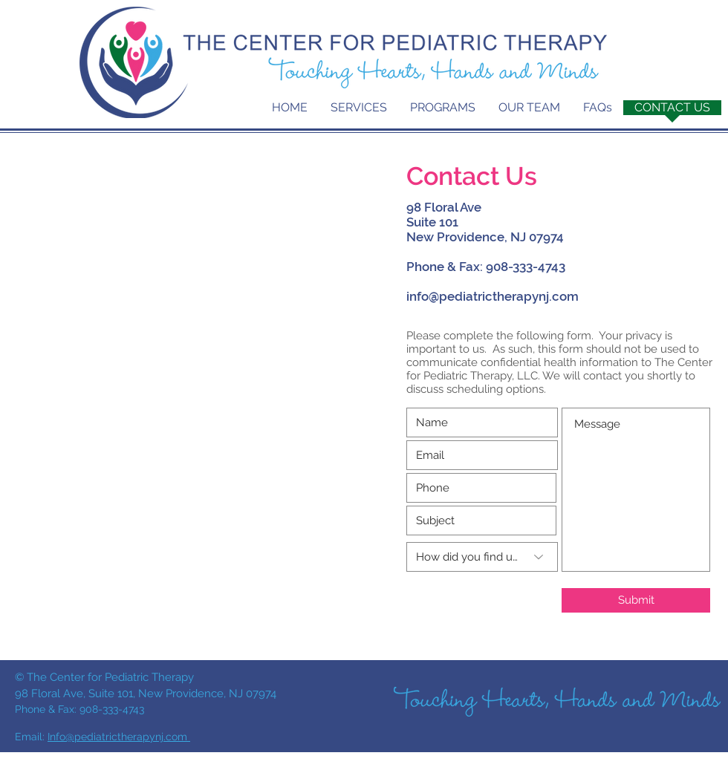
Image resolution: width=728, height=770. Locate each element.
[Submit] (636, 600)
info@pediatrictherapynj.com (492, 296)
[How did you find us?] (482, 557)
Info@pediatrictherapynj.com (119, 737)
